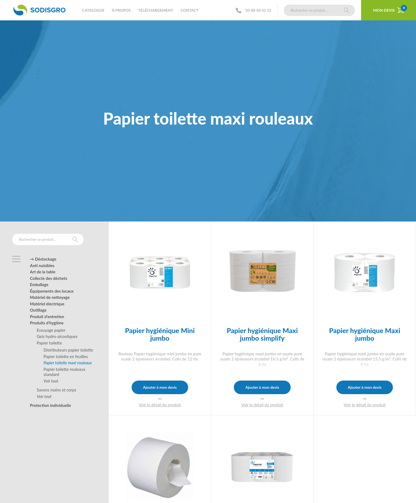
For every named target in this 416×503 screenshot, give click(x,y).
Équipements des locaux (52, 291)
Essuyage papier (51, 330)
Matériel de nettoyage (50, 297)
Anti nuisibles (42, 265)
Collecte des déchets (48, 278)
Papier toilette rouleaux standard (64, 372)
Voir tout (51, 380)
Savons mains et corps (56, 389)
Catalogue (93, 10)
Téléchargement (155, 10)
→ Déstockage (43, 259)
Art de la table (42, 271)
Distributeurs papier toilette (68, 349)
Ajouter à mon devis (160, 387)
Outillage (38, 310)
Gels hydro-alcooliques (57, 336)
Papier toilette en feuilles (66, 356)
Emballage (39, 284)
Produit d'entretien (47, 316)
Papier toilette (49, 342)
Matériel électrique (47, 303)
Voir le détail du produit (160, 404)
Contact (189, 10)
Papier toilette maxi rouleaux (68, 362)
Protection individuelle (50, 405)
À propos (121, 10)
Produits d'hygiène (47, 322)
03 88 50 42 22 (255, 10)
